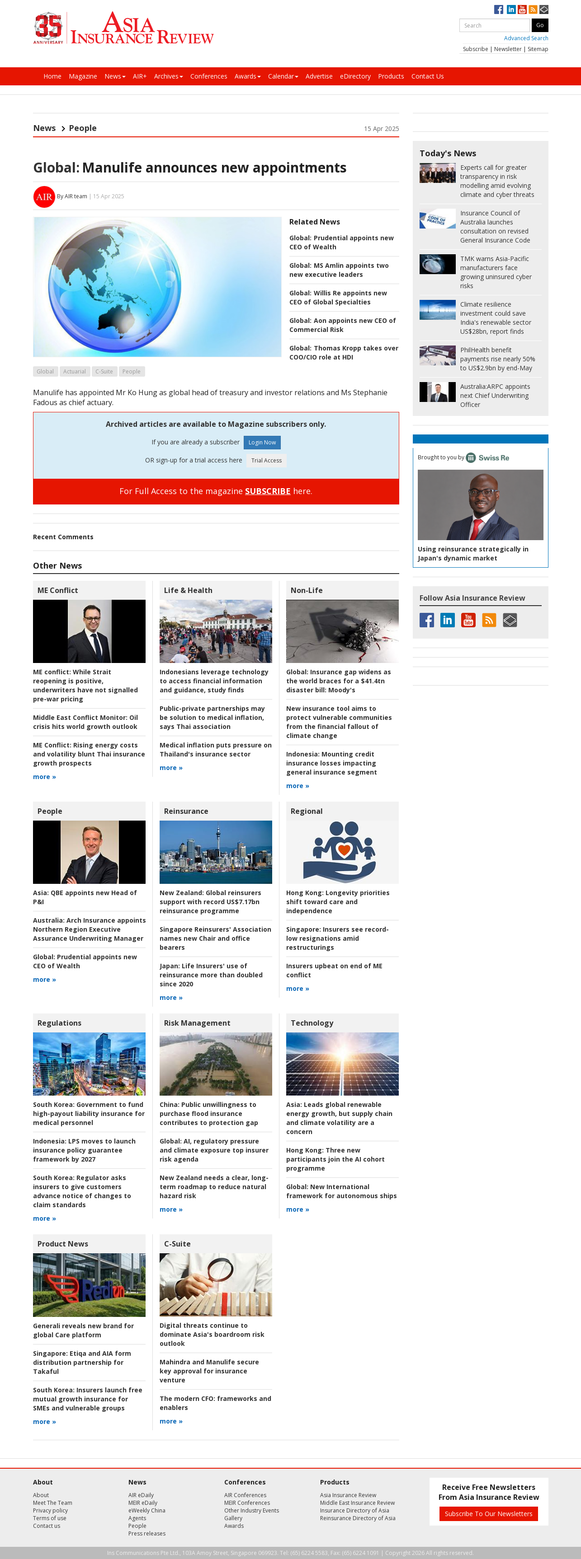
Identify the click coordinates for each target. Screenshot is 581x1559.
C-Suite (104, 371)
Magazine (83, 76)
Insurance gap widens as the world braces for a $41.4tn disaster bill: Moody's (338, 680)
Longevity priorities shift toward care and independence (338, 901)
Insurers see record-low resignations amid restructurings (337, 938)
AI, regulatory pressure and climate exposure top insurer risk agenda (214, 1150)
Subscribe (475, 49)
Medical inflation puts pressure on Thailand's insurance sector (216, 749)
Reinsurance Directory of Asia (358, 1518)
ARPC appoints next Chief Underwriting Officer (495, 395)
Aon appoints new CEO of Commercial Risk (342, 325)
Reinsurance (186, 811)
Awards (248, 76)
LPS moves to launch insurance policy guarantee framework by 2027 (84, 1150)
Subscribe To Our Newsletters (489, 1513)
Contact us (46, 1526)
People (83, 127)
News (115, 76)
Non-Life (307, 590)
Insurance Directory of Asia (354, 1510)
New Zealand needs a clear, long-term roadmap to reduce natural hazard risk (214, 1186)
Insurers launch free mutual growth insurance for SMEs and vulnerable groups (87, 1399)
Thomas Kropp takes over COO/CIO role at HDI (343, 352)
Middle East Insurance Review (357, 1503)
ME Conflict (58, 590)
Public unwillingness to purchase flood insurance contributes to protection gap (209, 1113)
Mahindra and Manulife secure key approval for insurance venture (209, 1371)
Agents (137, 1518)
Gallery (233, 1518)
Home (52, 76)
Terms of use (49, 1518)
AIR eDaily (141, 1495)
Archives (168, 76)
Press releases (146, 1533)
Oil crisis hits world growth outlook (85, 722)
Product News (63, 1244)
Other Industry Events (251, 1510)
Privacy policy (50, 1510)
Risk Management (197, 1023)
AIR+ (140, 76)
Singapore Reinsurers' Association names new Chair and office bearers (215, 938)
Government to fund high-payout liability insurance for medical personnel (89, 1113)
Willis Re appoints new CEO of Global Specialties (338, 297)
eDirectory (355, 76)
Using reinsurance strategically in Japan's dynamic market (473, 553)
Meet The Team (52, 1503)
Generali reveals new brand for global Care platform (83, 1330)
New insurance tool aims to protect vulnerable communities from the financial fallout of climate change (339, 722)
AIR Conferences (245, 1495)
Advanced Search (526, 38)
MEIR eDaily (142, 1503)
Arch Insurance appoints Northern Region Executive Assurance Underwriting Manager (89, 929)
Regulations (59, 1023)
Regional (307, 811)
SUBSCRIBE (268, 490)
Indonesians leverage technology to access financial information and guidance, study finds (214, 680)
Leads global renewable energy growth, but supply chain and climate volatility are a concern (339, 1118)
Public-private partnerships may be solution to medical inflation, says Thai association (212, 717)
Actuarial (74, 371)
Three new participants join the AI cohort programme (335, 1159)
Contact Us (427, 76)
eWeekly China (146, 1510)
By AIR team (72, 196)
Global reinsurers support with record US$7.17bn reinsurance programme (210, 901)
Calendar (283, 76)
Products (391, 76)
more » (44, 776)
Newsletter (508, 49)
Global (45, 371)
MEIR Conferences (247, 1503)
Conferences (208, 76)
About (41, 1495)
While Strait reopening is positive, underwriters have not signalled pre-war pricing (85, 685)
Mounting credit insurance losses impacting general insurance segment (331, 763)
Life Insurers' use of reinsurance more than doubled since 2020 (211, 975)
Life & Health (188, 590)
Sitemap (538, 49)
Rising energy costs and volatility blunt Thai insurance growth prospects (89, 754)
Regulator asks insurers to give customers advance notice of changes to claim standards (82, 1191)
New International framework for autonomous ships (341, 1191)
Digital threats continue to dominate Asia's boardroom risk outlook (212, 1334)
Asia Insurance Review (348, 1495)
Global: (56, 167)
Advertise (319, 76)
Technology (312, 1023)
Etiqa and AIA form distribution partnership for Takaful (82, 1362)
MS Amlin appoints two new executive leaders (339, 270)
